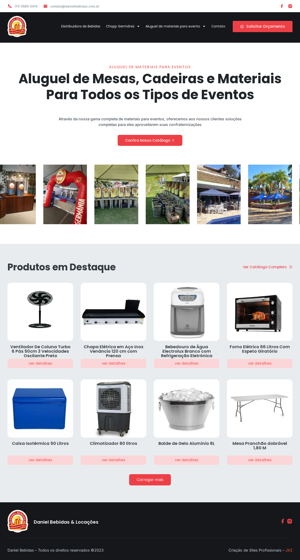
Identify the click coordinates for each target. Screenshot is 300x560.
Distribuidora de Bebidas (80, 26)
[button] (150, 479)
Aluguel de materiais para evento (176, 26)
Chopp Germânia (123, 26)
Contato (218, 26)
